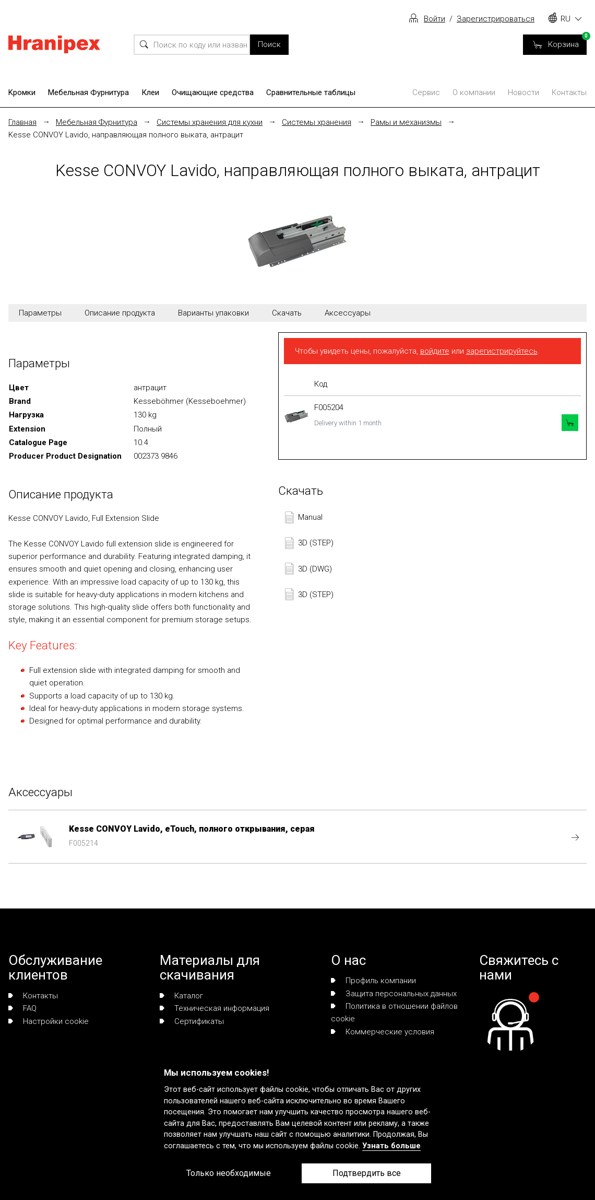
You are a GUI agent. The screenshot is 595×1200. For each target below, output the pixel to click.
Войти (434, 19)
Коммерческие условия (382, 1031)
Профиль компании (373, 980)
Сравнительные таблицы (310, 92)
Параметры (40, 313)
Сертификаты (192, 1021)
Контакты (569, 92)
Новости (523, 92)
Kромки (21, 92)
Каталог (181, 995)
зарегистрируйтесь (502, 351)
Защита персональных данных (394, 993)
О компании (474, 92)
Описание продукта (120, 313)
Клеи (150, 92)
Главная (22, 122)
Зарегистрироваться (495, 19)
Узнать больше (391, 1145)
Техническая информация (214, 1008)
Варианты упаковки (213, 313)
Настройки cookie (48, 1021)
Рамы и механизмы (406, 122)
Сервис (426, 92)
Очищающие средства (213, 92)
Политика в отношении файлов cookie (394, 1012)
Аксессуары (348, 313)
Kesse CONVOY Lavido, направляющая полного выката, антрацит (125, 134)
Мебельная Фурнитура (88, 92)
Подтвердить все (366, 1173)
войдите (434, 351)
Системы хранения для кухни (210, 122)
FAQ (22, 1008)
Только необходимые (228, 1173)
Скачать (287, 313)
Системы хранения (316, 122)
